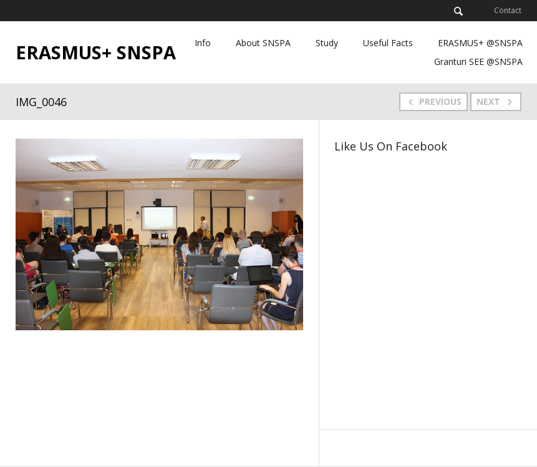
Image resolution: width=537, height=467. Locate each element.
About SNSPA (263, 43)
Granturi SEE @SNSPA (478, 61)
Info (203, 43)
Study (327, 43)
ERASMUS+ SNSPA (96, 52)
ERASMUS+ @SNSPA (480, 43)
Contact (507, 10)
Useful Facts (388, 43)
